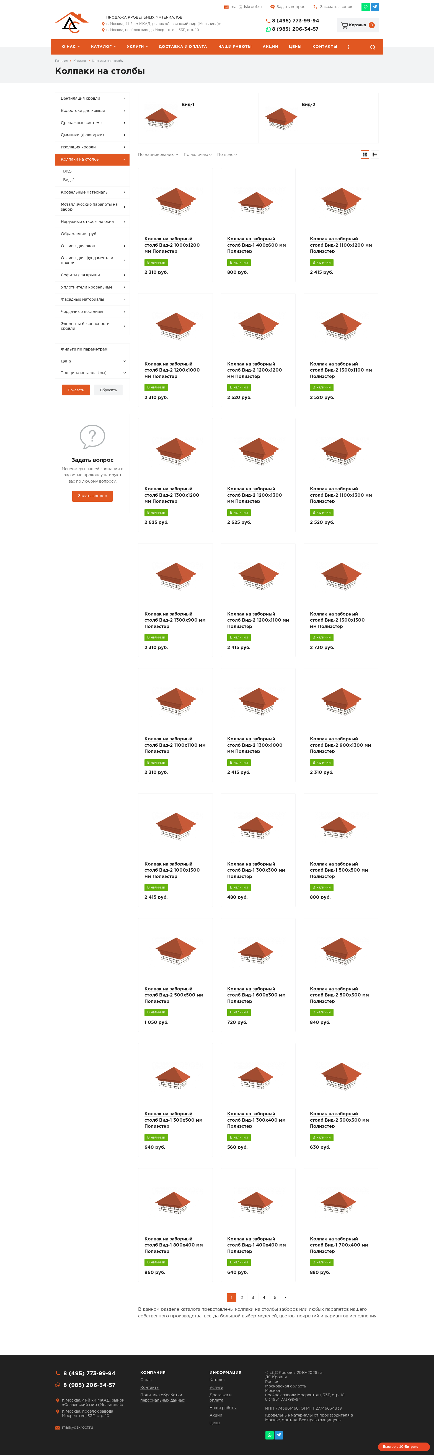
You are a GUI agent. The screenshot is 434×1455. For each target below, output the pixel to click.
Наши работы (235, 46)
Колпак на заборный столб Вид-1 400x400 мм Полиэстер (256, 1253)
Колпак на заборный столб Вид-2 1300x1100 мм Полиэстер (341, 372)
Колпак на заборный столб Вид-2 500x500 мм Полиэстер (173, 1001)
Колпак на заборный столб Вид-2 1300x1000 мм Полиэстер (255, 749)
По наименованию (156, 154)
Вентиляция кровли (80, 98)
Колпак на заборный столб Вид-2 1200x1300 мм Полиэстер (254, 498)
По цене (225, 154)
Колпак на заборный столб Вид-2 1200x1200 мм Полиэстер (254, 372)
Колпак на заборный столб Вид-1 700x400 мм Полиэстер (339, 1253)
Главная (61, 61)
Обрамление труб (78, 234)
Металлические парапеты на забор (89, 207)
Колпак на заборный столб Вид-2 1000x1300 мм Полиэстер (172, 875)
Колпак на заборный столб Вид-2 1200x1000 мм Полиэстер (172, 372)
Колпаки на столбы (107, 61)
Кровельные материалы (84, 192)
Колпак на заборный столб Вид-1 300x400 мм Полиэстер (256, 1127)
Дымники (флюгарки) (82, 135)
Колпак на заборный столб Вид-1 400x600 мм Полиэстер (256, 246)
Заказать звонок (336, 7)
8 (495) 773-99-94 (295, 21)
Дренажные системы (81, 123)
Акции (270, 46)
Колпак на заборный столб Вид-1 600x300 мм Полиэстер (256, 1001)
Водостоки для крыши (83, 110)
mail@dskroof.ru (246, 7)
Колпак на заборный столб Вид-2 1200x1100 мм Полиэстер (258, 624)
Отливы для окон (78, 246)
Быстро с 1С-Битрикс (400, 1447)
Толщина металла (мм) (84, 373)
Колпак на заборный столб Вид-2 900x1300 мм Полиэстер (340, 749)
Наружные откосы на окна (87, 221)
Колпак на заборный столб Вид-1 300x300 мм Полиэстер (256, 875)
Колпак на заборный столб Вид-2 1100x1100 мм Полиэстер (175, 749)
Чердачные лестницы (82, 311)
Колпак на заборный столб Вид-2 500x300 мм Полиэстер (339, 1001)
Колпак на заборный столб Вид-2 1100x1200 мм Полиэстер (341, 246)
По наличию (196, 154)
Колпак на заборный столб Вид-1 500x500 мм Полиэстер (339, 875)
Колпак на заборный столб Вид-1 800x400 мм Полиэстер (173, 1253)
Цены (295, 46)
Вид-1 (68, 171)
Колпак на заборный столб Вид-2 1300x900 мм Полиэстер (175, 624)
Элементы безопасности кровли (85, 326)
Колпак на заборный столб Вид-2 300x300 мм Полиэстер (339, 1127)
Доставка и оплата (183, 46)
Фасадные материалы (82, 299)
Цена (66, 361)
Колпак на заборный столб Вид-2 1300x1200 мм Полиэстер (171, 498)
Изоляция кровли (78, 147)
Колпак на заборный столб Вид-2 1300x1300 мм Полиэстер (337, 624)
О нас (69, 46)
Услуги (135, 46)
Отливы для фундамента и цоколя (87, 260)
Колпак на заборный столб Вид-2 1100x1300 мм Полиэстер (341, 498)
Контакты (324, 46)
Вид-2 (68, 180)
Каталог (101, 46)
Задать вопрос (291, 7)
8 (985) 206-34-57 (295, 29)
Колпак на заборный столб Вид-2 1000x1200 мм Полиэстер (172, 246)
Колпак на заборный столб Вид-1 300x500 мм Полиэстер (173, 1127)
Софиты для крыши (80, 275)
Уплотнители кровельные (86, 287)
